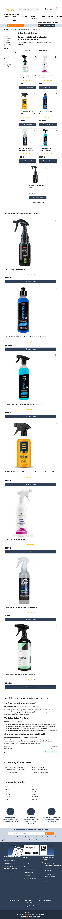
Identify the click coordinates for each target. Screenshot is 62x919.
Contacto (7, 882)
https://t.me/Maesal (31, 906)
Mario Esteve (8, 748)
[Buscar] (28, 9)
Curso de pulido (8, 874)
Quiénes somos (8, 871)
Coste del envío (9, 863)
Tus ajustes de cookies (29, 878)
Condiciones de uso (10, 860)
